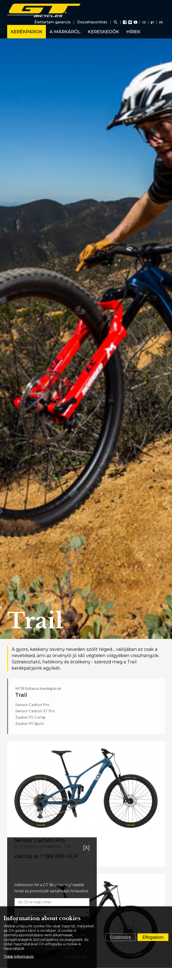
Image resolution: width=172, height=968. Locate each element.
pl (152, 22)
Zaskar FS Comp (30, 717)
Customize (120, 937)
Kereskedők (103, 31)
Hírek (133, 31)
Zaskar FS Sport (29, 724)
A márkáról (65, 31)
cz (144, 22)
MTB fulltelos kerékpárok (38, 688)
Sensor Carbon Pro (32, 705)
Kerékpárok (26, 31)
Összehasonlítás (92, 22)
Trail (21, 695)
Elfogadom (153, 937)
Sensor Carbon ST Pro (35, 711)
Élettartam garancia (52, 22)
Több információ (19, 957)
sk (161, 22)
